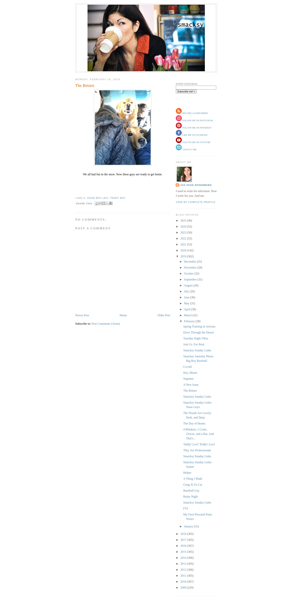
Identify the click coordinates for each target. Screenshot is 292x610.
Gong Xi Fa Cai (192, 484)
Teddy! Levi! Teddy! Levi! (199, 444)
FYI (185, 508)
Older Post (164, 315)
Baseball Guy (191, 490)
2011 (183, 575)
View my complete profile (195, 202)
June (187, 297)
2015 (183, 551)
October (189, 273)
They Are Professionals (197, 450)
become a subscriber (195, 113)
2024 (183, 226)
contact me (189, 149)
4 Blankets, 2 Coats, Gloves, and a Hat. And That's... (198, 434)
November (190, 267)
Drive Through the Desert (198, 332)
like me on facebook (194, 135)
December (190, 261)
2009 (183, 587)
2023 (183, 232)
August (188, 285)
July (187, 291)
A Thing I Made (192, 478)
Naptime (188, 378)
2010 (183, 581)
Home (123, 315)
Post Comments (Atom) (106, 323)
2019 (183, 256)
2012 (183, 569)
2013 (183, 563)
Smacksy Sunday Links (197, 350)
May (187, 303)
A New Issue (191, 384)
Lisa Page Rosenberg (196, 185)
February (190, 321)
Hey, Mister (190, 372)
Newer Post (82, 315)
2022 (183, 238)
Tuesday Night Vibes (195, 338)
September (190, 279)
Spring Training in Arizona (199, 326)
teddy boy (118, 198)
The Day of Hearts (194, 423)
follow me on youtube (196, 142)
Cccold (187, 366)
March (188, 315)
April (187, 309)
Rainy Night (190, 496)
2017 (183, 539)
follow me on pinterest (197, 127)
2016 (183, 545)
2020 (183, 250)
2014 (183, 557)
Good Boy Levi (97, 198)
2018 (183, 533)
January (189, 526)
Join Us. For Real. (194, 344)
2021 (183, 244)
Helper (187, 472)
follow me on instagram (197, 120)
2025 (183, 220)
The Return (84, 85)
